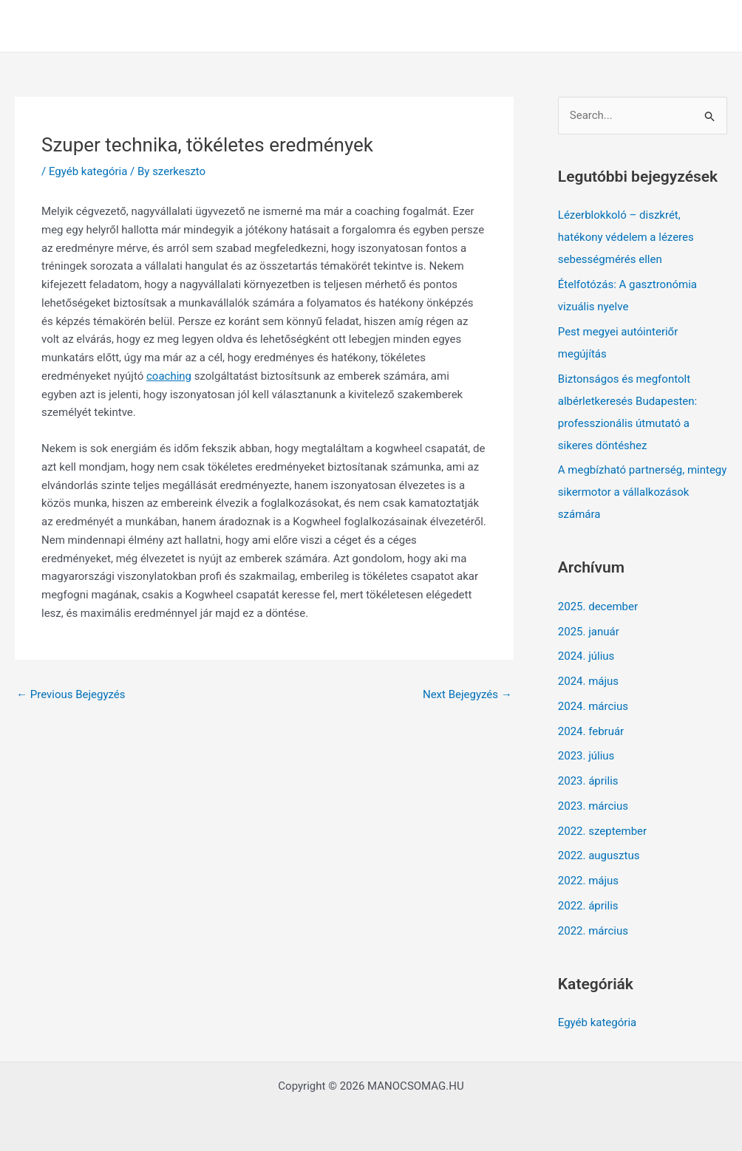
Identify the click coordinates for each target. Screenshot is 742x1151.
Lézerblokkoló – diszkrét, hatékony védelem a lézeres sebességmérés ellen (626, 237)
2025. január (588, 631)
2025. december (598, 606)
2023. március (593, 806)
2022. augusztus (599, 855)
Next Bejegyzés (467, 694)
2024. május (588, 681)
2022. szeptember (602, 831)
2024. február (591, 731)
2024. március (593, 706)
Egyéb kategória (88, 171)
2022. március (593, 930)
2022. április (588, 905)
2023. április (588, 781)
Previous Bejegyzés (71, 694)
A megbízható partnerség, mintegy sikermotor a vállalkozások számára (642, 492)
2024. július (586, 656)
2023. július (586, 755)
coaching (168, 376)
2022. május (588, 880)
